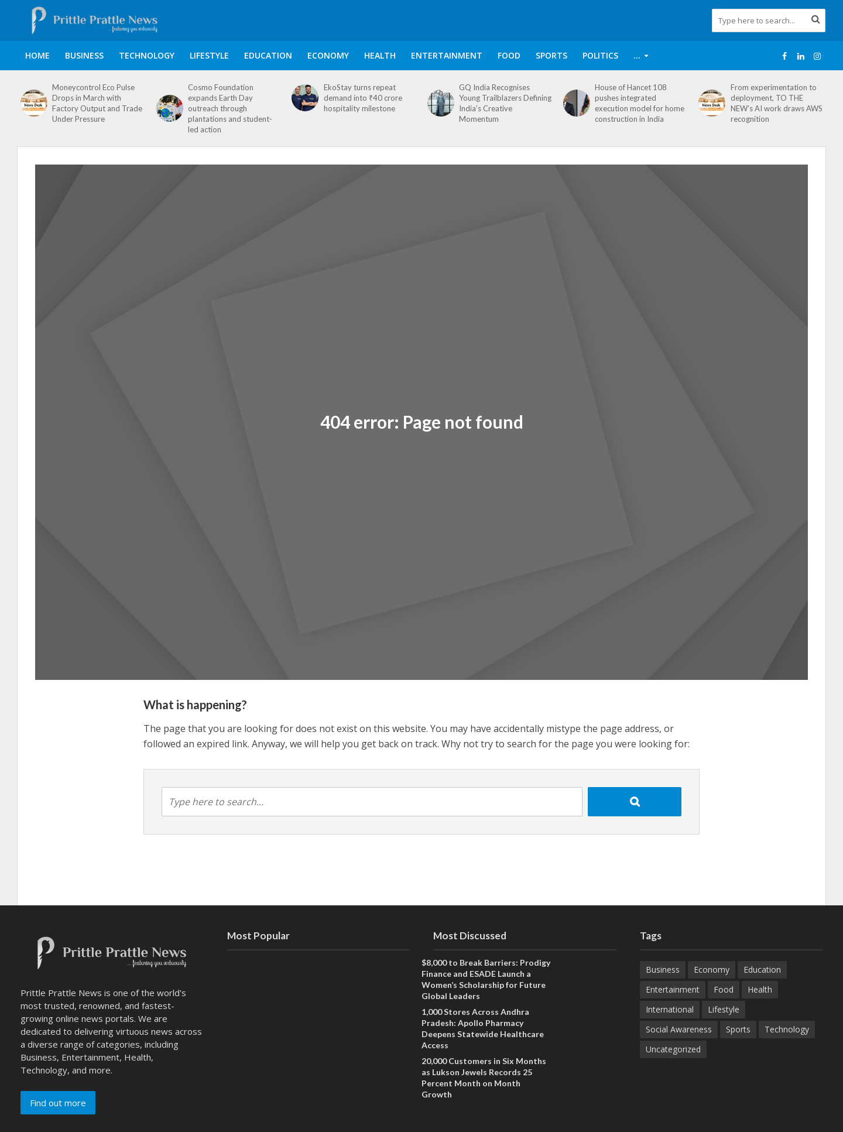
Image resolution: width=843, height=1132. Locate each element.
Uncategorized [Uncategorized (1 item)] (673, 1049)
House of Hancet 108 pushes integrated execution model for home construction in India (639, 103)
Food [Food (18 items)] (724, 989)
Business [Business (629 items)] (663, 969)
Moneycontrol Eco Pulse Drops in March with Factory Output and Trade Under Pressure (97, 103)
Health (380, 55)
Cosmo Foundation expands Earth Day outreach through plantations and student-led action (230, 108)
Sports (551, 55)
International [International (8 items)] (670, 1009)
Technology (146, 55)
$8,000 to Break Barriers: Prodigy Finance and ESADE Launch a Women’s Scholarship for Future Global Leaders (486, 979)
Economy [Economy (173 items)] (711, 969)
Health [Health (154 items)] (760, 989)
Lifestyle (209, 55)
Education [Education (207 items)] (762, 969)
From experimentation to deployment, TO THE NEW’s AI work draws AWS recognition (777, 103)
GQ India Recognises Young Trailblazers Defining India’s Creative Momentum (505, 103)
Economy (328, 55)
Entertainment (446, 55)
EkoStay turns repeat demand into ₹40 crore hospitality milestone (363, 98)
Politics (600, 55)
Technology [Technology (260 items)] (787, 1029)
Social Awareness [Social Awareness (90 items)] (679, 1029)
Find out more (58, 1103)
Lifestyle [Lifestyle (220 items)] (723, 1009)
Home (37, 55)
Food (509, 55)
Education (268, 55)
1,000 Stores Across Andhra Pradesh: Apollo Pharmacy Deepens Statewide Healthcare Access (483, 1028)
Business (84, 55)
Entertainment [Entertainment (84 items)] (673, 989)
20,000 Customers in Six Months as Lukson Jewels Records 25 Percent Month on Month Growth (484, 1077)
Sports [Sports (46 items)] (738, 1029)
